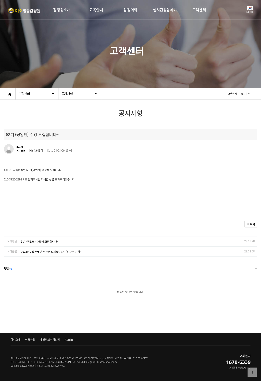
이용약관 (30, 339)
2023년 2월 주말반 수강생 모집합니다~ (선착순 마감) (51, 252)
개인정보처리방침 (50, 339)
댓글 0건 (20, 151)
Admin (69, 339)
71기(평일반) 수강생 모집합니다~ (39, 241)
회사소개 (15, 339)
